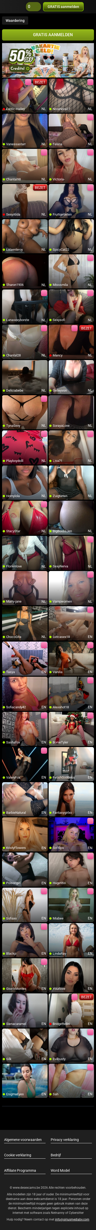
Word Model (60, 1170)
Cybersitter (76, 1213)
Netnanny (58, 1213)
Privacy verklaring (65, 1140)
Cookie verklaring (17, 1155)
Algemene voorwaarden (23, 1140)
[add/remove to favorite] (6, 82)
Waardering (15, 20)
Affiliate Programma (20, 1170)
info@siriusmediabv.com (72, 1219)
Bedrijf (56, 1155)
